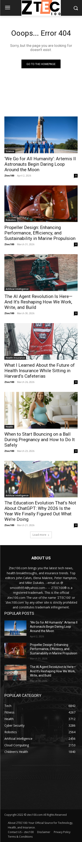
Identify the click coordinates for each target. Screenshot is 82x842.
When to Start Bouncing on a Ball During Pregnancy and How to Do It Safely (39, 440)
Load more (41, 535)
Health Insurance (15, 357)
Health (9, 426)
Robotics (11, 220)
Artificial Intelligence (17, 289)
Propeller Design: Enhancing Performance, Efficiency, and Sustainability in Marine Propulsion (39, 233)
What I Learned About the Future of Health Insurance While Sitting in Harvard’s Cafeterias (39, 371)
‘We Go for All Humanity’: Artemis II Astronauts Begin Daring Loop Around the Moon (40, 164)
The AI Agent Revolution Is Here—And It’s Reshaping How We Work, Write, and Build (38, 302)
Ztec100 (9, 175)
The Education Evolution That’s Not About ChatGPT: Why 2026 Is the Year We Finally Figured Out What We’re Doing (40, 511)
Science (10, 151)
